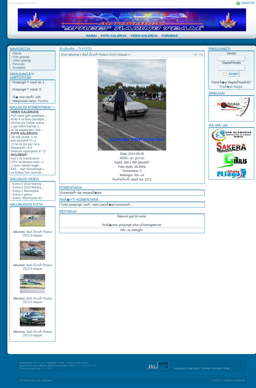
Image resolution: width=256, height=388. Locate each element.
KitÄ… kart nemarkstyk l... (28, 169)
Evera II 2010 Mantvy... (28, 184)
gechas (140, 158)
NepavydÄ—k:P (21, 148)
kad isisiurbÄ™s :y (23, 140)
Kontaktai (19, 67)
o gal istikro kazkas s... (26, 126)
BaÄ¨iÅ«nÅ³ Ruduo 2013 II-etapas (37, 233)
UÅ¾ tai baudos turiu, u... (28, 162)
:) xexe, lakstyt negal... (26, 165)
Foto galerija (21, 57)
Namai (17, 53)
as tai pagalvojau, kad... (27, 130)
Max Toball (47, 368)
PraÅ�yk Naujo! (231, 86)
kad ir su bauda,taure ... (27, 158)
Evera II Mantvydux (26, 191)
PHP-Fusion (39, 362)
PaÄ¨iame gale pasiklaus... (29, 115)
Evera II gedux (22, 194)
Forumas (19, 64)
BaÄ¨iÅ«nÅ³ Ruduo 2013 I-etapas (104, 54)
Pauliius (43, 101)
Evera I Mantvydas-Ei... (28, 198)
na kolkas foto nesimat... (27, 172)
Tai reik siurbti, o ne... (25, 137)
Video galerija (22, 60)
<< (195, 54)
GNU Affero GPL (84, 365)
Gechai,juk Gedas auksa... (29, 123)
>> (201, 54)
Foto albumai (70, 54)
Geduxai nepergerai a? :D (28, 151)
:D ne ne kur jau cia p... (26, 144)
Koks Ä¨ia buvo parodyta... (29, 119)
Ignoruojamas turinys (22, 3)
